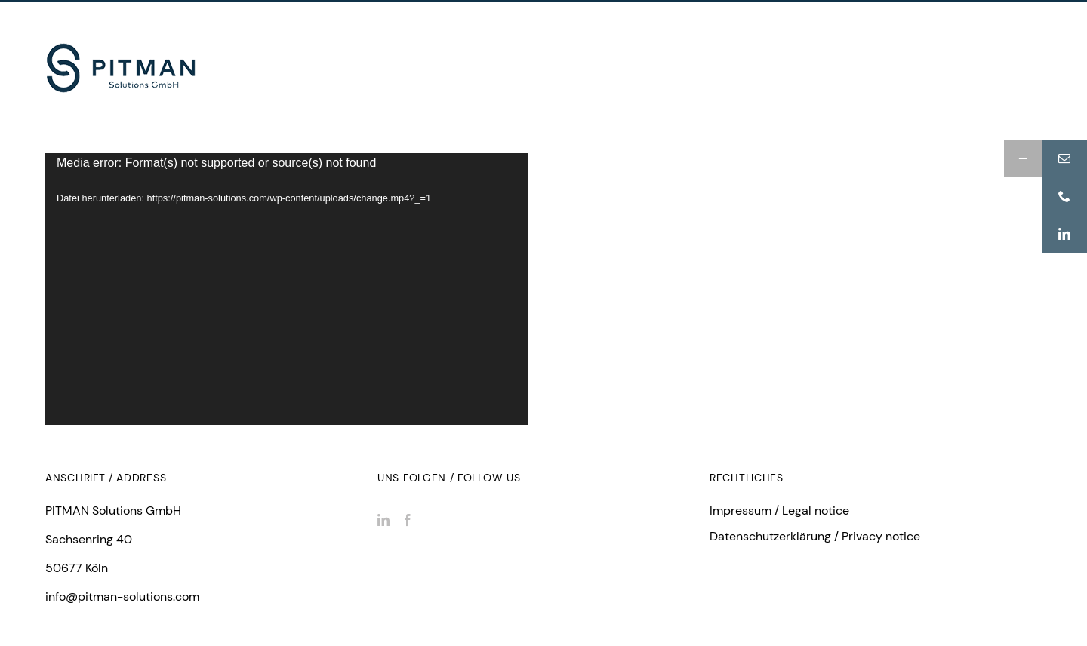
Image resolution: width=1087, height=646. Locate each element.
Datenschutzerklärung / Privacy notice (815, 547)
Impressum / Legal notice (779, 522)
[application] (286, 300)
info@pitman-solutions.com (122, 608)
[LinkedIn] (383, 531)
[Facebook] (408, 531)
